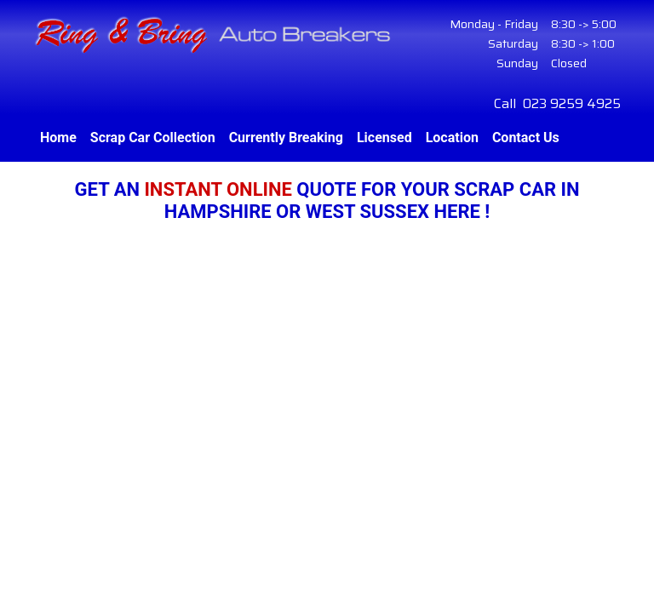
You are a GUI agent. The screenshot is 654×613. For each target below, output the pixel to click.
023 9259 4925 (572, 103)
